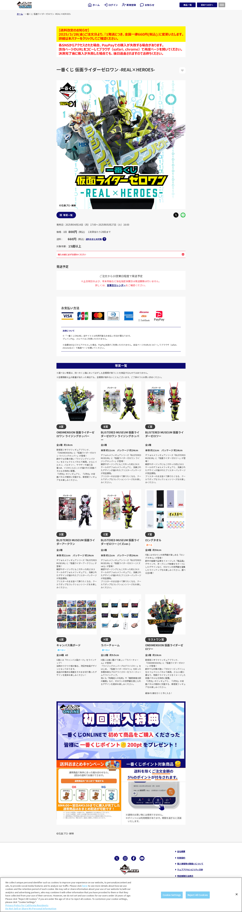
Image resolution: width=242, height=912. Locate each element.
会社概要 (181, 851)
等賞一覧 (68, 215)
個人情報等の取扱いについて (190, 863)
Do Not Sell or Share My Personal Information (30, 908)
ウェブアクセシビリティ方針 (190, 869)
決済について (69, 330)
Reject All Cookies (198, 895)
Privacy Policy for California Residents (26, 905)
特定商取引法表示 (185, 875)
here (85, 885)
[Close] (236, 894)
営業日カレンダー (116, 285)
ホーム (20, 13)
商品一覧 (188, 4)
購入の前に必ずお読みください (121, 254)
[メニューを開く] (221, 5)
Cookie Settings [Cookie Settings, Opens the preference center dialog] (172, 895)
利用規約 (181, 857)
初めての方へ (207, 4)
